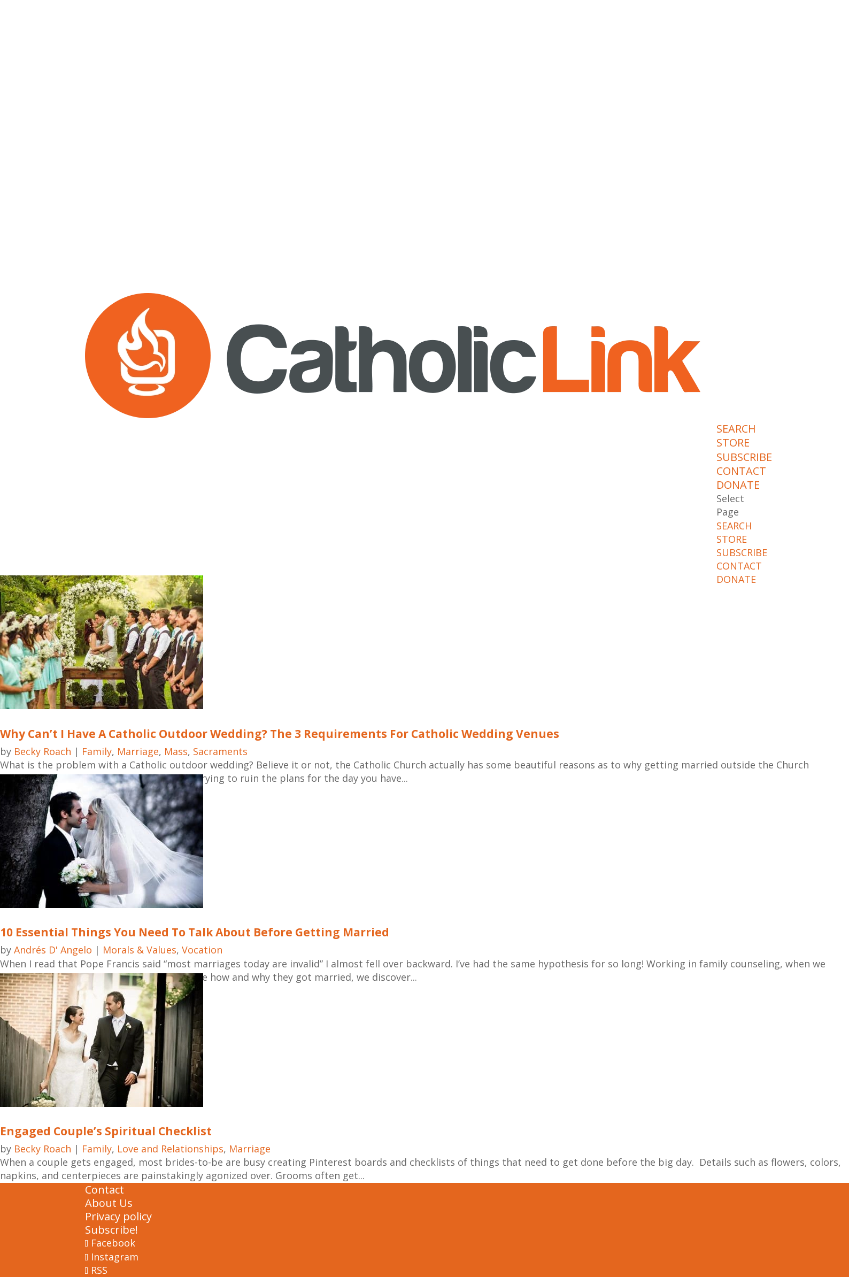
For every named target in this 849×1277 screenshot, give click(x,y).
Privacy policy (118, 1216)
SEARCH (736, 428)
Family (97, 751)
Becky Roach (42, 751)
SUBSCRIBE (744, 457)
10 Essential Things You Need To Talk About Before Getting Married (194, 932)
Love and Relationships (170, 1148)
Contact (104, 1189)
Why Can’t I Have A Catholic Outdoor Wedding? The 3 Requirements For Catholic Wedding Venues (279, 733)
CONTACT (741, 471)
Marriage (138, 751)
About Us (109, 1203)
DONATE (738, 485)
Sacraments (220, 751)
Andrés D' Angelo (53, 949)
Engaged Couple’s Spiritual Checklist (106, 1131)
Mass (176, 751)
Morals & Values (139, 949)
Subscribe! (111, 1229)
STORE (733, 442)
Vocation (202, 949)
